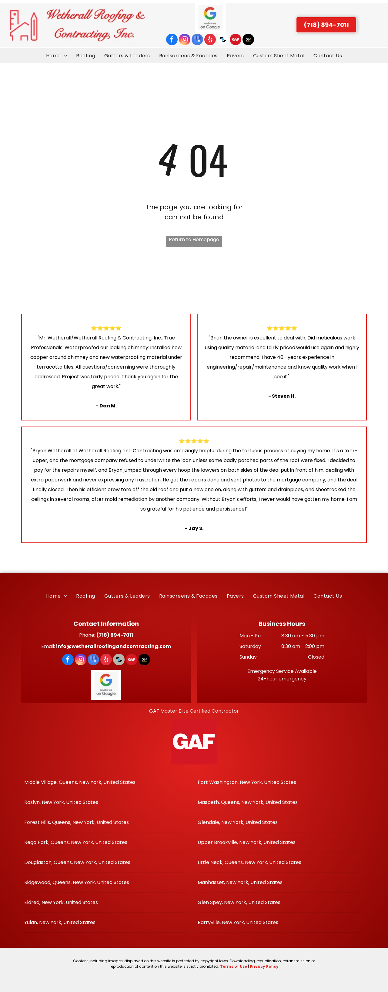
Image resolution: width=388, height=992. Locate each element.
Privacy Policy (264, 966)
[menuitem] (57, 55)
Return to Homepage (194, 239)
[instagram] (184, 40)
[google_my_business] (197, 40)
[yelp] (210, 40)
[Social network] (223, 40)
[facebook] (172, 40)
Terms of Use (233, 966)
